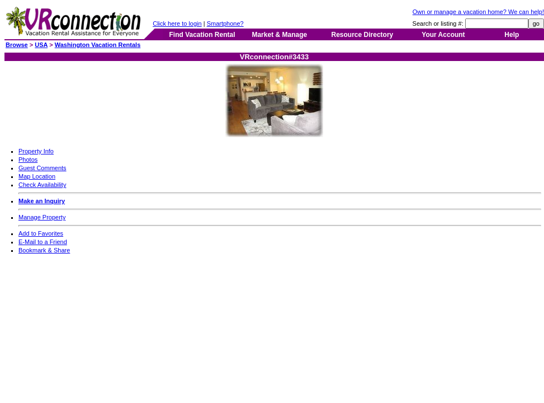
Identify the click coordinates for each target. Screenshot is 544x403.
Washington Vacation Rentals (98, 44)
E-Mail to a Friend (42, 241)
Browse (17, 44)
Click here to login (177, 23)
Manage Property (41, 217)
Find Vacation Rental (202, 35)
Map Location (36, 176)
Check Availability (42, 184)
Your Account (443, 35)
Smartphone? (225, 23)
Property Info (36, 151)
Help (511, 35)
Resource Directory (363, 35)
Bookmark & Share (44, 250)
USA (41, 44)
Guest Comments (42, 168)
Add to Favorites (40, 233)
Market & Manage (279, 35)
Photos (27, 159)
